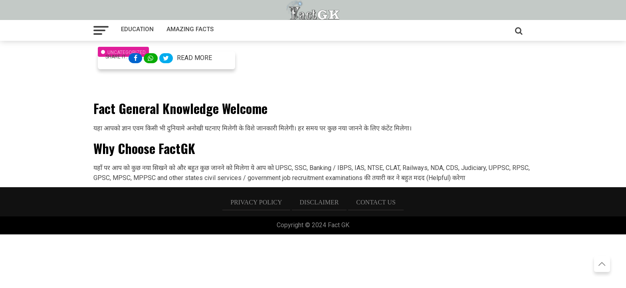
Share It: (116, 57)
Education (137, 29)
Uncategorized (126, 52)
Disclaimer (319, 202)
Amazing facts (190, 29)
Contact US (375, 202)
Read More (194, 58)
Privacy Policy (256, 202)
